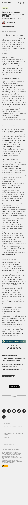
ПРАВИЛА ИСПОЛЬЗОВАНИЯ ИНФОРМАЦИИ (15, 441)
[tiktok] (19, 411)
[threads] (24, 411)
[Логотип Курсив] (6, 2)
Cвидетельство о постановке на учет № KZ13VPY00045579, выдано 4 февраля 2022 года (12, 457)
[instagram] (4, 411)
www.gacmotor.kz (12, 335)
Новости (5, 8)
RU (22, 3)
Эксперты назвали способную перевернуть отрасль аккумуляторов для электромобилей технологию (12, 367)
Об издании (7, 423)
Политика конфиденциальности (13, 426)
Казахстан (11, 26)
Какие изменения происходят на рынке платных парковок (13, 359)
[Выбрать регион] (18, 3)
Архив (5, 430)
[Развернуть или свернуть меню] (25, 3)
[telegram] (9, 411)
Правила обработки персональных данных (13, 434)
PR (2, 26)
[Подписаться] (25, 404)
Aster (6, 26)
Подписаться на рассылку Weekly (12, 402)
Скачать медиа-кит (9, 444)
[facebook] (4, 417)
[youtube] (14, 411)
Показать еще (14, 386)
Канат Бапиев (10, 22)
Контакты (6, 437)
